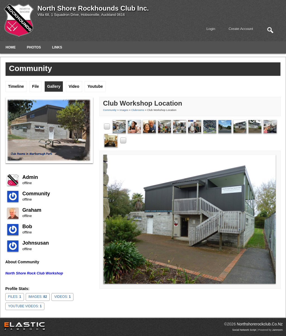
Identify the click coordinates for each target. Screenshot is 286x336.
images (124, 109)
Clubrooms (137, 109)
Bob (27, 226)
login (210, 29)
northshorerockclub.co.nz (260, 324)
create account (241, 29)
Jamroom (277, 329)
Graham (31, 210)
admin (30, 177)
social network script (244, 329)
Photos (34, 47)
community (36, 193)
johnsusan (35, 243)
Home (11, 47)
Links (57, 47)
